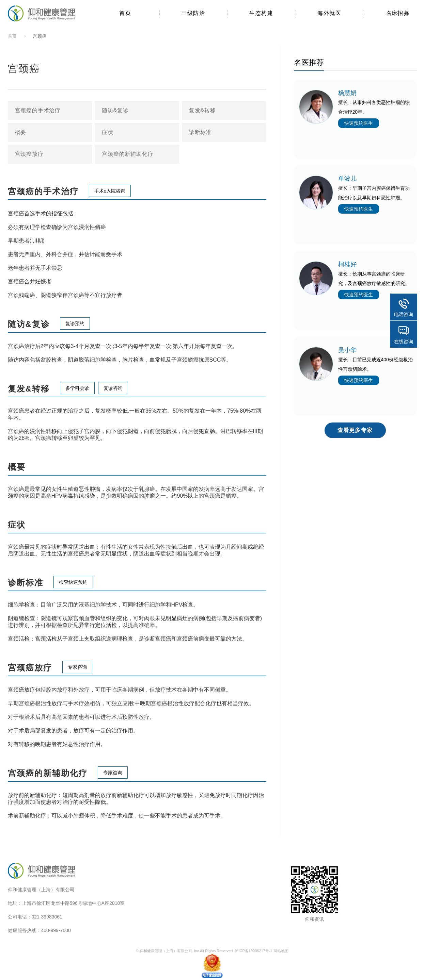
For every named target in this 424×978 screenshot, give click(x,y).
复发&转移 (202, 110)
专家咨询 (77, 667)
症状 (107, 132)
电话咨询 (403, 314)
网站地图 (280, 951)
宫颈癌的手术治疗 (38, 110)
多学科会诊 (77, 388)
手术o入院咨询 (110, 191)
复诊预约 (74, 323)
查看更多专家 (355, 430)
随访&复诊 (115, 110)
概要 (21, 132)
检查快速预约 (73, 582)
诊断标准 (200, 132)
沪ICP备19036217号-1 (253, 951)
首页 (12, 36)
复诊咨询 (113, 388)
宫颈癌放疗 (29, 154)
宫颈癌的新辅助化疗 (127, 154)
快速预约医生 (358, 123)
